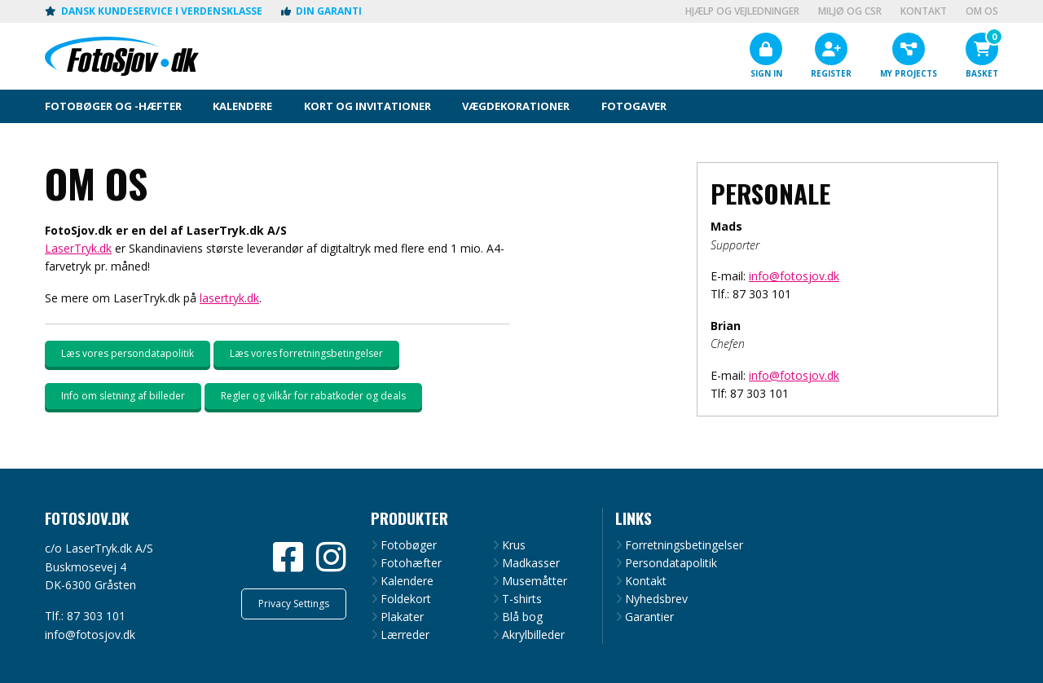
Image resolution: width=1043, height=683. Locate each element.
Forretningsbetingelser (684, 545)
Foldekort (406, 599)
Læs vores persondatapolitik (127, 353)
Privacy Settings (293, 603)
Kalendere (407, 581)
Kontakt (923, 11)
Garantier (649, 617)
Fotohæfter (411, 563)
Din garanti (321, 11)
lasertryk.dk (229, 298)
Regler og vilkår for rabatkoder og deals (313, 396)
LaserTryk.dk (78, 248)
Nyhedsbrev (656, 599)
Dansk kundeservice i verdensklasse (153, 11)
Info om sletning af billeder (123, 396)
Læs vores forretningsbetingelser (306, 353)
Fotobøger (409, 545)
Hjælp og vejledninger (742, 11)
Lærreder (405, 635)
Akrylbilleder (533, 635)
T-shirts (522, 599)
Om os (982, 11)
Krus (514, 545)
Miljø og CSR (850, 11)
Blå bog (522, 617)
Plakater (402, 617)
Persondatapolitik (671, 563)
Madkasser (531, 563)
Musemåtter (534, 581)
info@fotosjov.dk (794, 276)
